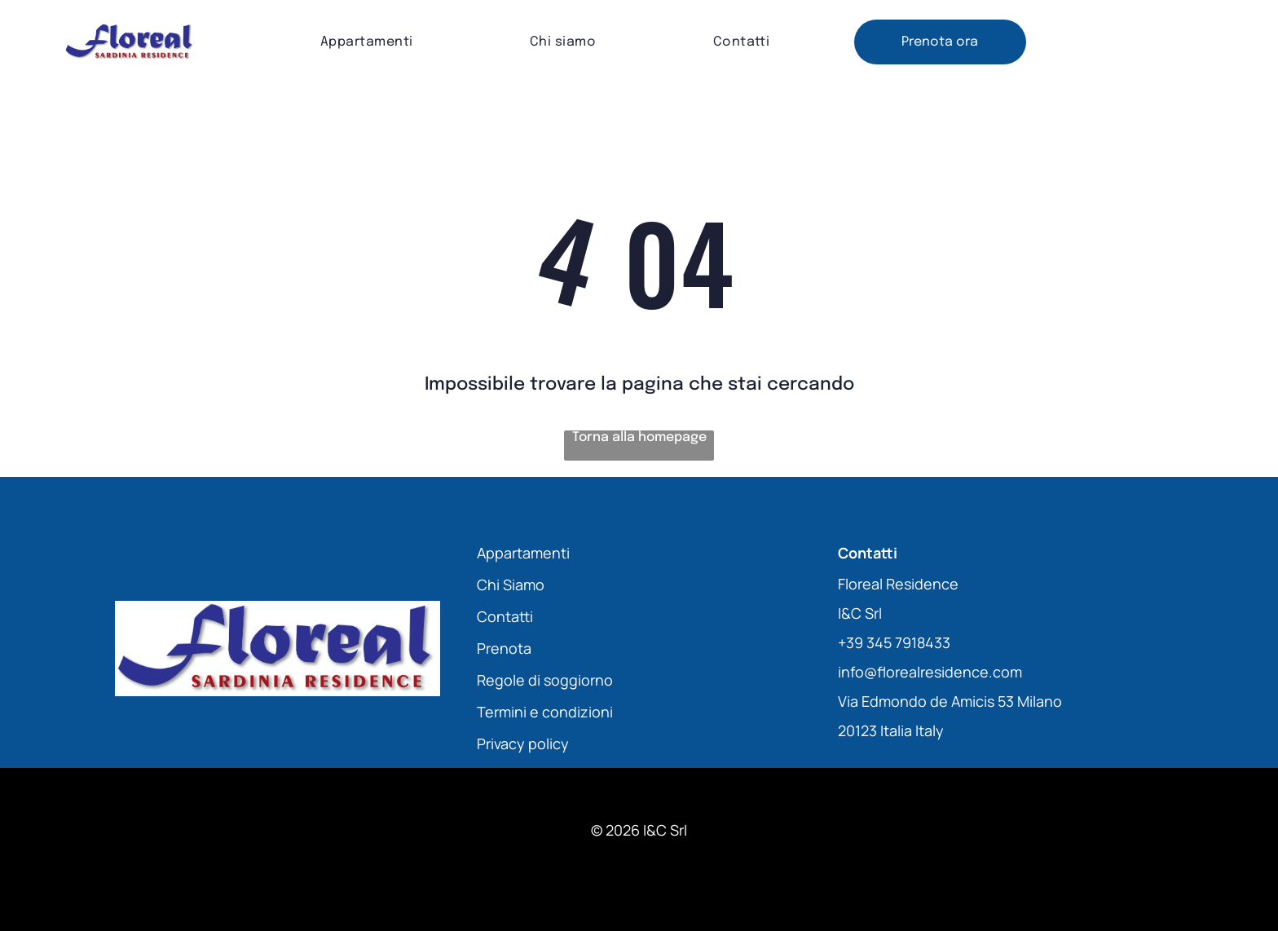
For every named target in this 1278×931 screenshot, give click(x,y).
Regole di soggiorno (545, 680)
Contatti (505, 616)
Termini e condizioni (545, 711)
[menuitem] (366, 42)
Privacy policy (523, 743)
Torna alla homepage (639, 437)
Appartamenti (523, 553)
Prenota (504, 648)
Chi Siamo (510, 584)
